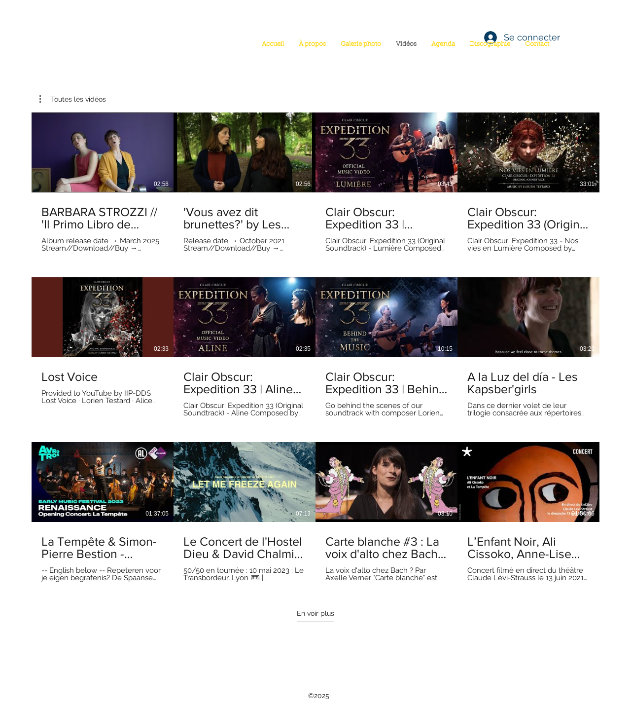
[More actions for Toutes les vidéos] (72, 99)
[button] (72, 99)
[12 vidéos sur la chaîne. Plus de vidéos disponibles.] (315, 347)
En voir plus (315, 613)
